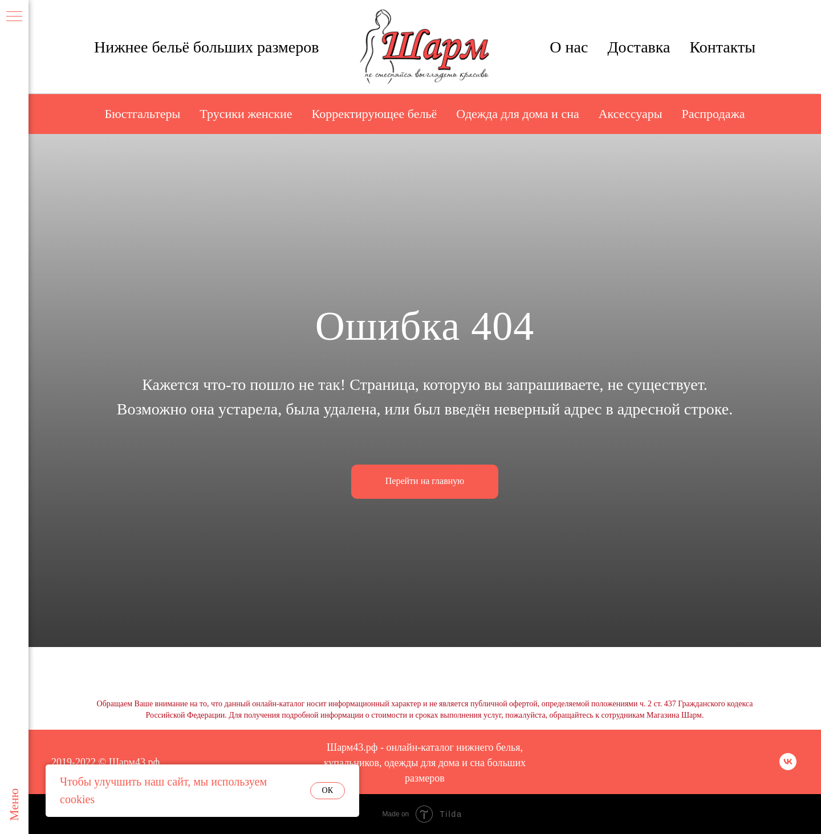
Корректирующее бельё (374, 114)
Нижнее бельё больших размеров (206, 47)
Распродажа (713, 114)
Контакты (722, 47)
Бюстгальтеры (143, 114)
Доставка (638, 47)
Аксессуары (631, 114)
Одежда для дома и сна (517, 114)
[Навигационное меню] (14, 17)
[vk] (787, 767)
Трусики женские (246, 114)
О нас (569, 47)
